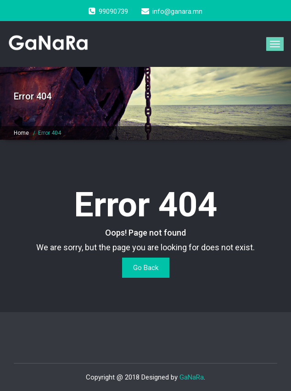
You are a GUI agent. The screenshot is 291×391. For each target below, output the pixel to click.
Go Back (145, 268)
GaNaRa (191, 377)
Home (21, 133)
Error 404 (49, 133)
